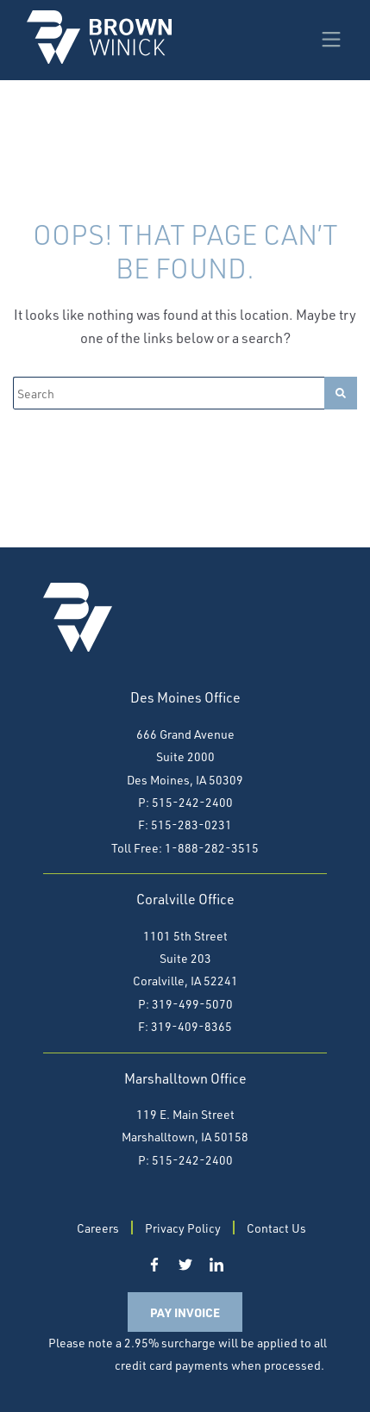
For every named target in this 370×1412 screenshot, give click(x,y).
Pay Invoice (185, 1312)
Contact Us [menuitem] (276, 1228)
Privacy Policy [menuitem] (183, 1228)
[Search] (168, 393)
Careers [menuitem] (98, 1228)
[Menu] (332, 37)
